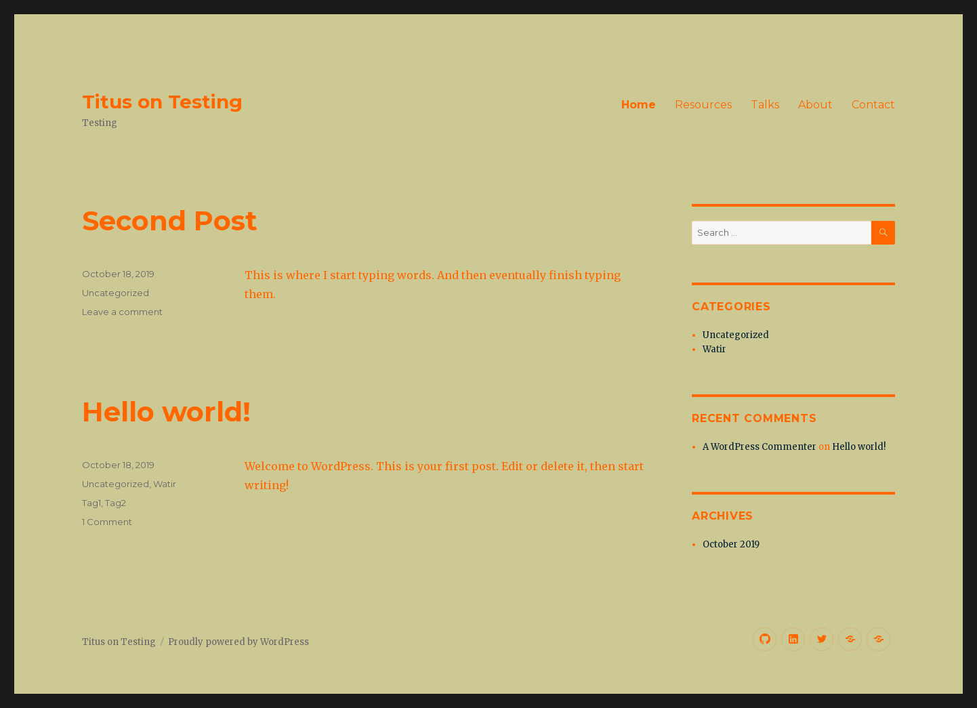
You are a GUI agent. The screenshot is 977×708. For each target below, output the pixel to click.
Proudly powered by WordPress (238, 642)
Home (638, 104)
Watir (164, 483)
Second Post (169, 220)
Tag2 (115, 502)
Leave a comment (122, 311)
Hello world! (166, 411)
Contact (873, 104)
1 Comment (107, 521)
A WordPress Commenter (759, 447)
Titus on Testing (162, 101)
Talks (765, 104)
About (815, 104)
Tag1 (91, 502)
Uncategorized (115, 292)
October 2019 (731, 544)
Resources (703, 104)
